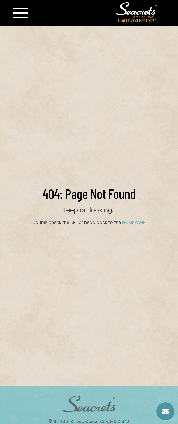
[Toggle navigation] (20, 13)
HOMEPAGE (133, 222)
